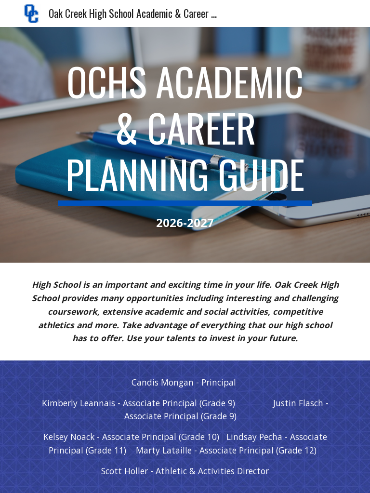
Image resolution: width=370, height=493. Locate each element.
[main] (185, 145)
